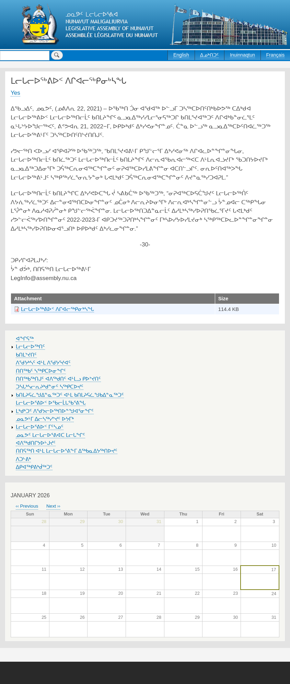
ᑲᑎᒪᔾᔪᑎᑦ (26, 355)
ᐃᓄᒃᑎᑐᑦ (209, 55)
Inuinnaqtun (242, 55)
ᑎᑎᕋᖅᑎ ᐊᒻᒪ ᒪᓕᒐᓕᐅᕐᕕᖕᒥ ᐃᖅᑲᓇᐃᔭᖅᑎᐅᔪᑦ (66, 451)
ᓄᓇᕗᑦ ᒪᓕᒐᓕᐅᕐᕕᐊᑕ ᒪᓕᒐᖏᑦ (50, 435)
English (181, 55)
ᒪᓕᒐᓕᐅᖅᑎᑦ (30, 346)
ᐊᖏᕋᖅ (25, 338)
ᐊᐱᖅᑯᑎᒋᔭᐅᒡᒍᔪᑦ (36, 443)
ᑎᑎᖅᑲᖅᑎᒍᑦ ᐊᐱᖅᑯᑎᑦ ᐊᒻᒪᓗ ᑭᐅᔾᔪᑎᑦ (58, 379)
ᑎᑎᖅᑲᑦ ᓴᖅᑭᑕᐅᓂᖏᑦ (41, 371)
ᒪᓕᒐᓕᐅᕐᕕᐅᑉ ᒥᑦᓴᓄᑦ (39, 427)
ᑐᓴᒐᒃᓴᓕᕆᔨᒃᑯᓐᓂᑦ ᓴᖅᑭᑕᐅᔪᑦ (49, 387)
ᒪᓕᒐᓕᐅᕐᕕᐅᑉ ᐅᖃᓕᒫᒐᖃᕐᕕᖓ (51, 403)
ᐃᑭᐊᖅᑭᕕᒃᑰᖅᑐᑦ (34, 467)
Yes (15, 92)
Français (275, 55)
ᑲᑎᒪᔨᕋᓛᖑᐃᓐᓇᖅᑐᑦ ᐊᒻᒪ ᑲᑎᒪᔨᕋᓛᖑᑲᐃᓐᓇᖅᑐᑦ (70, 395)
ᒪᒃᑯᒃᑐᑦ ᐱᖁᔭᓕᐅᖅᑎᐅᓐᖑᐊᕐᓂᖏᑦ (55, 411)
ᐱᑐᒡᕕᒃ (23, 459)
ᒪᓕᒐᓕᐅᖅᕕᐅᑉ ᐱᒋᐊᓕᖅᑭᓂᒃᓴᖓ (57, 309)
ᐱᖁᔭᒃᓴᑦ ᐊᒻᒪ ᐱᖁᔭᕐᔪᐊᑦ (43, 363)
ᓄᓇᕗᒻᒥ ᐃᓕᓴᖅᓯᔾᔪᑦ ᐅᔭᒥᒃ (45, 419)
